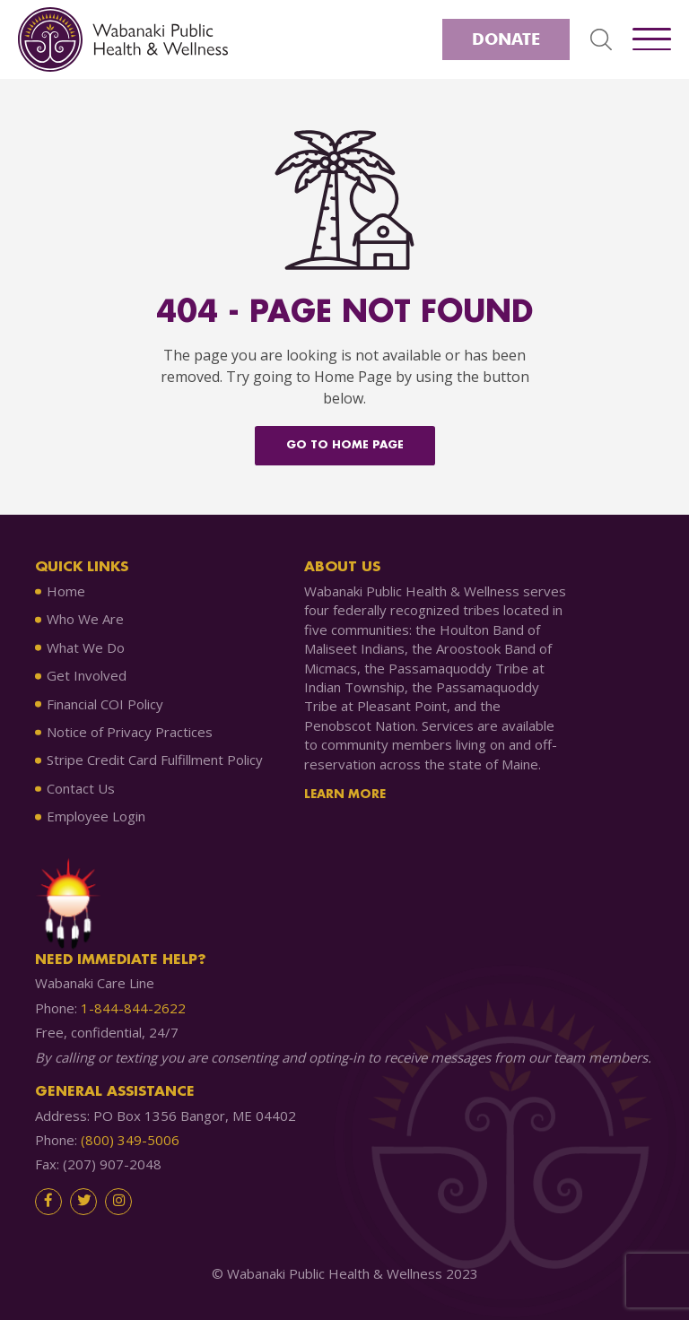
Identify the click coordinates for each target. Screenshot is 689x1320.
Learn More (345, 794)
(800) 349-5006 (130, 1140)
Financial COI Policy (105, 704)
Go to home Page (345, 445)
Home (66, 591)
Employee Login (96, 816)
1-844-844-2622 (133, 1008)
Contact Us (81, 788)
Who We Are (85, 619)
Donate (506, 39)
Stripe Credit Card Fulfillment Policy (155, 760)
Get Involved (86, 675)
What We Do (86, 647)
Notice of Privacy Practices (130, 732)
